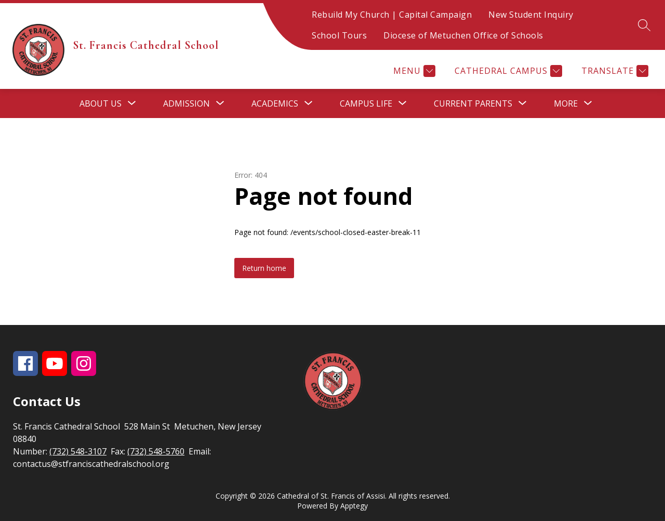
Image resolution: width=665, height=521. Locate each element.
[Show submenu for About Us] (100, 103)
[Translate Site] (613, 70)
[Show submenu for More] (566, 103)
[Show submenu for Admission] (186, 103)
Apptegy (354, 506)
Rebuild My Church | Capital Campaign (392, 14)
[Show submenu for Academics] (274, 103)
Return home (264, 268)
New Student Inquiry (531, 14)
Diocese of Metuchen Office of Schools (463, 35)
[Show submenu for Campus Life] (366, 103)
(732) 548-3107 (78, 451)
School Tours (339, 35)
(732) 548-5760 (155, 451)
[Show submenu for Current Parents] (473, 103)
